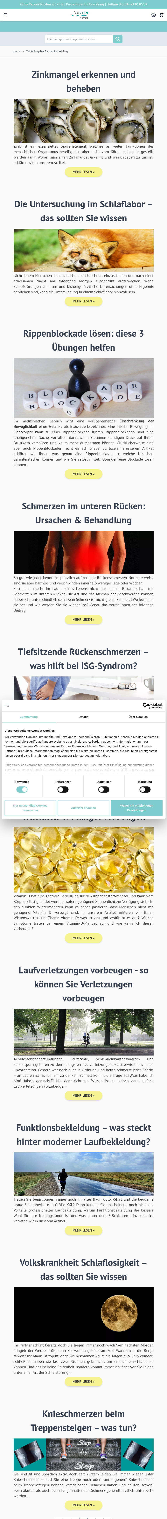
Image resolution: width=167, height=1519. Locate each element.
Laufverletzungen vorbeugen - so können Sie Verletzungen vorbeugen (84, 984)
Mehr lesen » (84, 172)
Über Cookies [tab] (138, 716)
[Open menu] (5, 14)
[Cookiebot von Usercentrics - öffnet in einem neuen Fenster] (146, 706)
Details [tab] (83, 716)
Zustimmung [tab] (29, 716)
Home (17, 51)
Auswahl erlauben (83, 808)
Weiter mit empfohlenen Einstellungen (136, 808)
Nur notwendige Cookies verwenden (30, 808)
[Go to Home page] (79, 15)
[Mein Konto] (153, 14)
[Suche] (117, 39)
